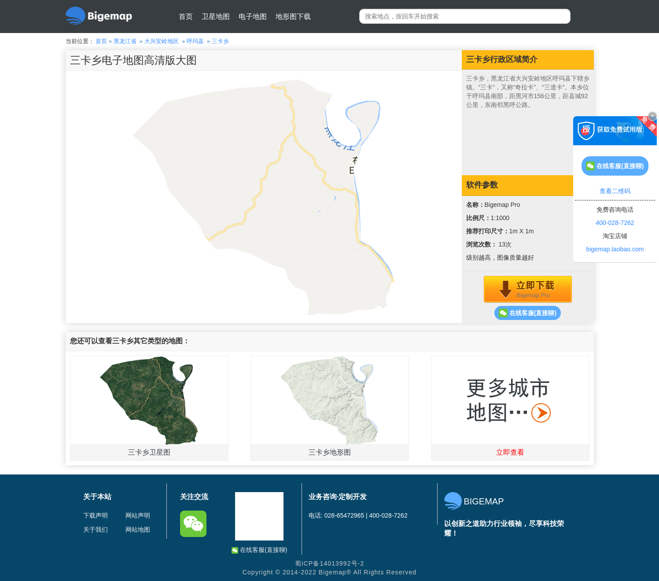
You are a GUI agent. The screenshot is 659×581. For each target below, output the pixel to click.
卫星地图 (216, 16)
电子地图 (253, 16)
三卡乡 (220, 41)
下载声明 (95, 515)
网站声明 (137, 515)
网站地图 (137, 529)
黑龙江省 (125, 41)
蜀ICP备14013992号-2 (329, 563)
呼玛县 (195, 41)
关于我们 (95, 529)
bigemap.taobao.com (615, 249)
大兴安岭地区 (161, 41)
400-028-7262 (615, 222)
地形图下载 (293, 16)
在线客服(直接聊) (527, 313)
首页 (186, 16)
